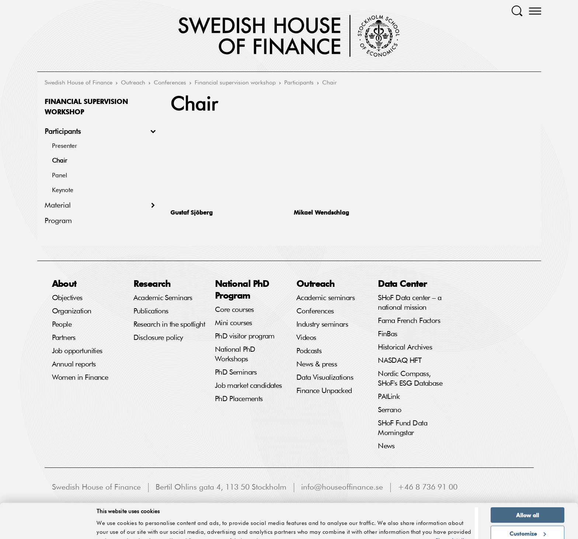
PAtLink (389, 396)
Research (151, 283)
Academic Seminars (162, 298)
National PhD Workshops (235, 354)
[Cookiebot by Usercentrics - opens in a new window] (47, 529)
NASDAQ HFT (399, 360)
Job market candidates (248, 385)
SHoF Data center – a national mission (409, 302)
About (64, 283)
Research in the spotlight (169, 324)
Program (58, 221)
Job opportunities (77, 351)
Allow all (527, 490)
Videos (306, 337)
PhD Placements (239, 399)
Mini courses (233, 323)
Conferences (170, 83)
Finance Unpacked (324, 390)
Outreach (133, 83)
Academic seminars (325, 298)
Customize (527, 508)
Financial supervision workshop (235, 83)
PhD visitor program (245, 336)
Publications (150, 311)
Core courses (234, 309)
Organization (71, 311)
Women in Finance (80, 377)
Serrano (389, 410)
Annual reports (74, 364)
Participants (299, 83)
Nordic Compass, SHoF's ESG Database (410, 378)
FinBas (387, 334)
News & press (316, 364)
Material (58, 205)
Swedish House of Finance (78, 83)
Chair (329, 83)
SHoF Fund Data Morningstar (402, 428)
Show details (450, 516)
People (62, 324)
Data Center (402, 283)
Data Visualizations (324, 377)
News (386, 446)
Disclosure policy (158, 337)
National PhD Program (242, 289)
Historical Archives (405, 347)
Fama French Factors (409, 320)
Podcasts (308, 351)
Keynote (62, 190)
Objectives (67, 298)
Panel (59, 176)
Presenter (64, 146)
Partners (64, 337)
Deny (527, 527)
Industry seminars (322, 324)
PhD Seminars (236, 372)
